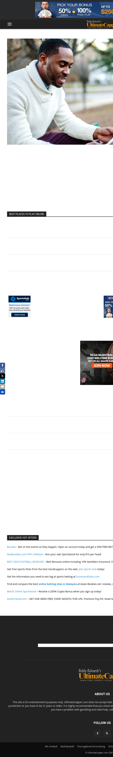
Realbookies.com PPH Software (25, 554)
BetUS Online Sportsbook (21, 591)
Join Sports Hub (88, 569)
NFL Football (51, 746)
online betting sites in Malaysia (58, 584)
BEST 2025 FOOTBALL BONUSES (25, 561)
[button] (9, 24)
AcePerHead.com (17, 599)
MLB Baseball (67, 746)
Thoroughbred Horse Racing (91, 746)
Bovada (11, 547)
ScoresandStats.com (87, 576)
